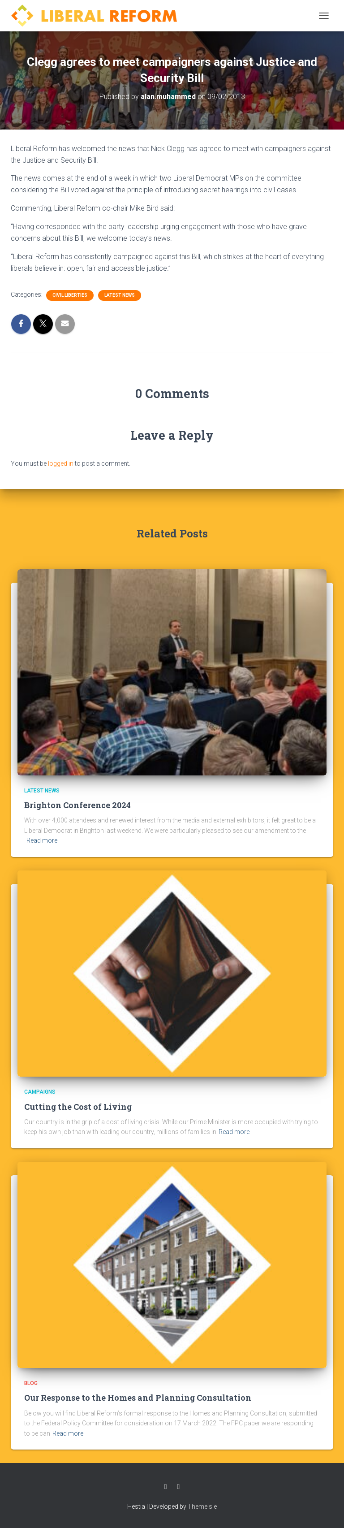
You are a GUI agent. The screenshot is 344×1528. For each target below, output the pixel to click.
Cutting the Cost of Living (78, 1106)
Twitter (179, 1486)
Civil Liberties (69, 295)
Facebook (166, 1486)
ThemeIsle (202, 1506)
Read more (41, 840)
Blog (31, 1383)
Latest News (119, 295)
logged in (60, 463)
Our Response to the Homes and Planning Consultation (137, 1397)
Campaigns (40, 1092)
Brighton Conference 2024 (77, 805)
